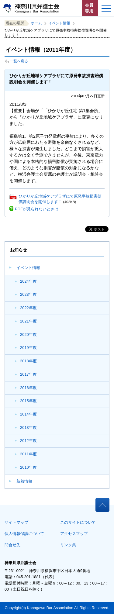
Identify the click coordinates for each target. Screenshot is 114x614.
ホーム (36, 23)
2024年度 (28, 281)
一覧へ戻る (19, 61)
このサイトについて (78, 522)
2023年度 (28, 294)
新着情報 (24, 481)
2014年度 (28, 414)
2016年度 (28, 387)
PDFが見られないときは (36, 209)
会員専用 (89, 8)
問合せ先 (12, 545)
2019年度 (28, 347)
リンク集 (68, 545)
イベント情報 (28, 267)
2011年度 (28, 454)
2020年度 (28, 334)
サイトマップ (16, 522)
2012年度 (28, 440)
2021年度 (28, 321)
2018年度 (28, 361)
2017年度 (28, 374)
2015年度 (28, 400)
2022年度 (28, 307)
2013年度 (28, 427)
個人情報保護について (24, 533)
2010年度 (28, 467)
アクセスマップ (74, 533)
